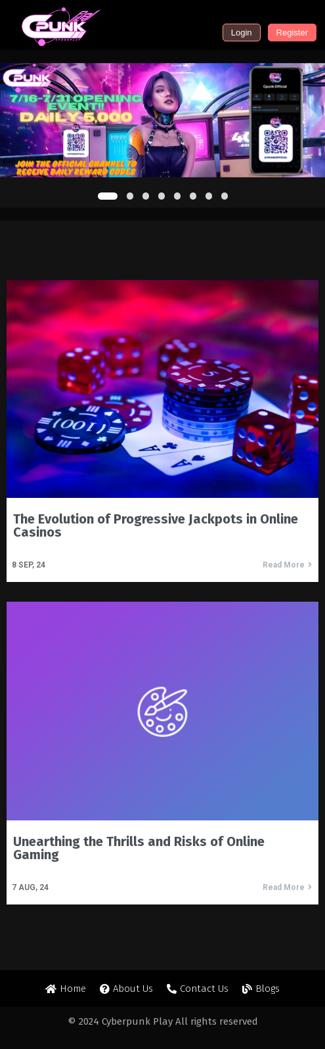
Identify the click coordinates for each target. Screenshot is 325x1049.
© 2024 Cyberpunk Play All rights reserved (163, 1021)
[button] (107, 196)
